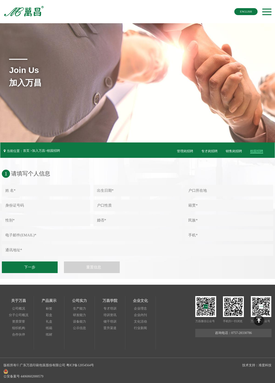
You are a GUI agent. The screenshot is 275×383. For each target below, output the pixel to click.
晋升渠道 (109, 327)
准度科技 (265, 364)
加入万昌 (38, 150)
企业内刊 (140, 314)
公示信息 (79, 327)
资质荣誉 (18, 321)
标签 (49, 308)
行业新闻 (140, 327)
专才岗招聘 (209, 150)
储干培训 (109, 321)
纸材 (49, 334)
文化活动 (140, 321)
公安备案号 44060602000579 (49, 372)
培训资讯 (109, 314)
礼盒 (49, 321)
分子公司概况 (18, 314)
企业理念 (140, 308)
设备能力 (79, 321)
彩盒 (49, 314)
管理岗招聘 (185, 150)
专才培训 (109, 308)
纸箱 (49, 327)
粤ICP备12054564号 (80, 364)
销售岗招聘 (234, 150)
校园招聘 (53, 150)
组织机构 (18, 327)
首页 (26, 150)
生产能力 (79, 308)
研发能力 (79, 314)
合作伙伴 (18, 334)
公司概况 (18, 308)
